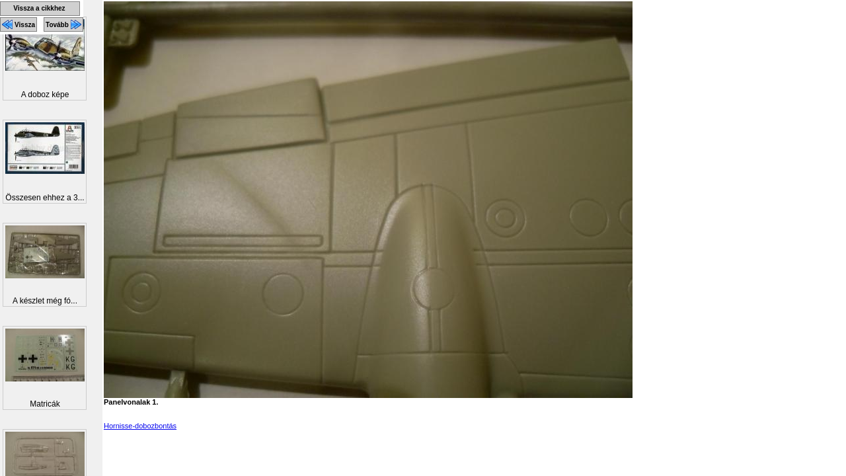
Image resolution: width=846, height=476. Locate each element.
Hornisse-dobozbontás (140, 426)
